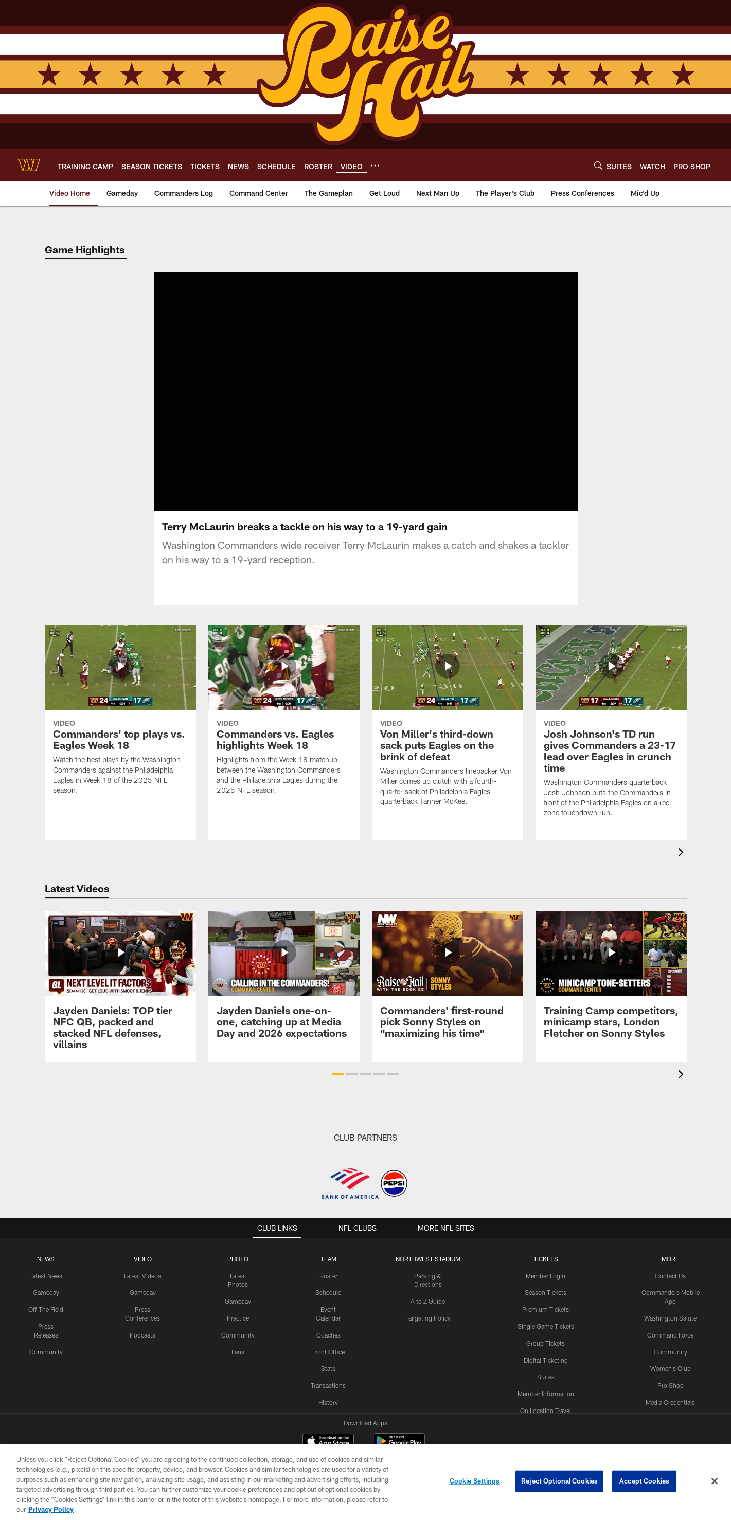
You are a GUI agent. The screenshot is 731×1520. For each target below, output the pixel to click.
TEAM (328, 1248)
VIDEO (143, 1248)
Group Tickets (545, 1332)
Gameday (46, 1282)
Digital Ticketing (546, 1349)
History (328, 1392)
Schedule (328, 1282)
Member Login (545, 1265)
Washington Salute (670, 1307)
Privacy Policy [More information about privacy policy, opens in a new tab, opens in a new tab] (51, 1509)
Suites (546, 1366)
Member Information (546, 1383)
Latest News (45, 1265)
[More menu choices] (375, 165)
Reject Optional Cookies (559, 1481)
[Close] (714, 1481)
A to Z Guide (428, 1290)
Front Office (328, 1341)
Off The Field (45, 1299)
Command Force (670, 1324)
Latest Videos (142, 1265)
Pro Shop (670, 1375)
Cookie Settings (475, 1481)
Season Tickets (545, 1282)
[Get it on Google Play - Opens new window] (399, 1436)
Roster (328, 1265)
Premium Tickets (545, 1299)
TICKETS (545, 1248)
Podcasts (142, 1324)
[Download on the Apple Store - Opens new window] (328, 1432)
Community (46, 1341)
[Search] (598, 165)
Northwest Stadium (428, 1248)
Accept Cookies (644, 1481)
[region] (365, 1482)
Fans (237, 1341)
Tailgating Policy (428, 1307)
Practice (238, 1307)
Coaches (328, 1324)
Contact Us (670, 1265)
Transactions (328, 1375)
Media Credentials (670, 1392)
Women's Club (670, 1358)
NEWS (46, 1248)
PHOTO (237, 1248)
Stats (328, 1358)
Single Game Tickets (546, 1316)
